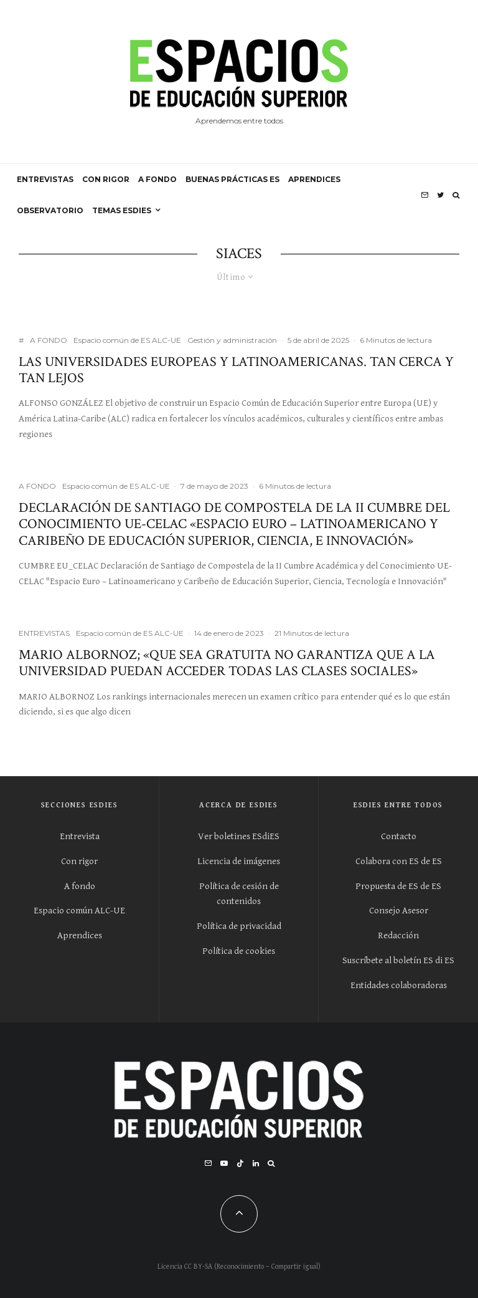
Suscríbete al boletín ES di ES (398, 960)
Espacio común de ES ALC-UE (127, 340)
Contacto (398, 836)
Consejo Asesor (398, 910)
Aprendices (79, 935)
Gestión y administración (232, 340)
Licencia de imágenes (238, 861)
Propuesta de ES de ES (398, 886)
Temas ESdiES (121, 210)
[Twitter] (440, 195)
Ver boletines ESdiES (238, 836)
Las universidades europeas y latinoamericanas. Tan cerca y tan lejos (236, 370)
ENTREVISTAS (45, 179)
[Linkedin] (255, 1163)
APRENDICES (314, 179)
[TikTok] (240, 1163)
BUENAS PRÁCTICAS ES (232, 179)
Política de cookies (238, 951)
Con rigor (79, 861)
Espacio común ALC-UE (79, 910)
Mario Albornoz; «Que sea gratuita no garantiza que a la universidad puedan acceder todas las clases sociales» (227, 663)
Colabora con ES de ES (398, 861)
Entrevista (80, 836)
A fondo (79, 886)
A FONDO (157, 179)
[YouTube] (224, 1163)
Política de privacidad (239, 926)
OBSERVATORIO (50, 210)
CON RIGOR (105, 179)
